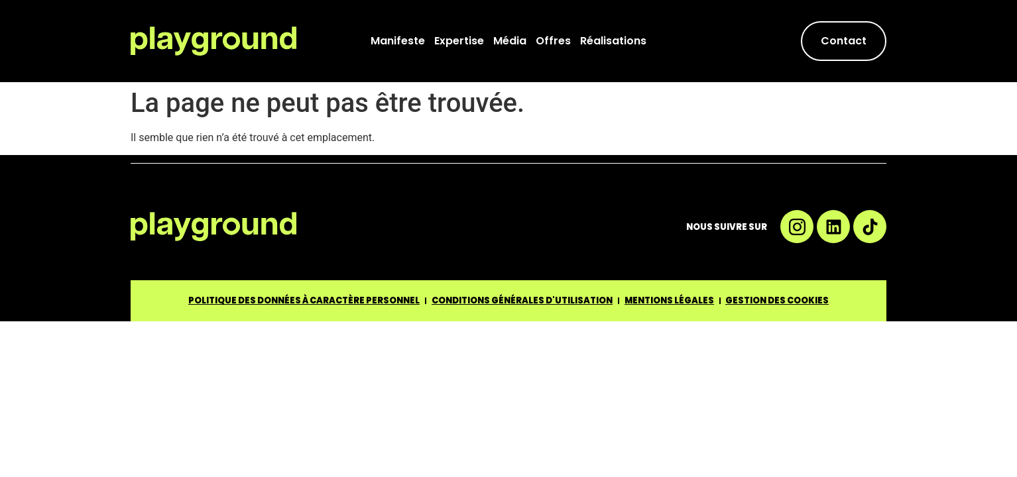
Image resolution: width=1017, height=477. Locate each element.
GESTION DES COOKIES (777, 300)
